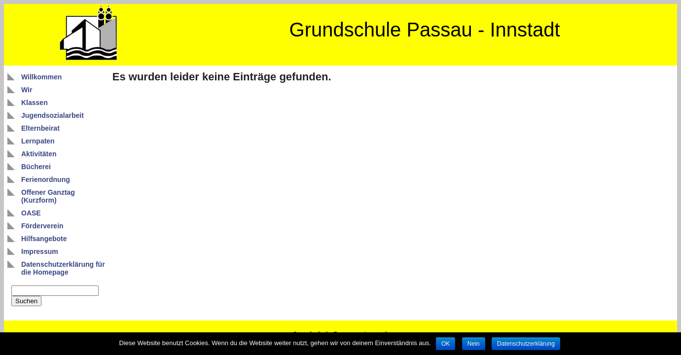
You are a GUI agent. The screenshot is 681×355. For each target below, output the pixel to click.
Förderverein (42, 226)
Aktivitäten (39, 154)
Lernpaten (38, 141)
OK (445, 343)
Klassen (34, 102)
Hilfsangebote (44, 239)
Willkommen (41, 77)
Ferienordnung (45, 179)
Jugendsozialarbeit (52, 115)
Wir (26, 90)
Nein (473, 343)
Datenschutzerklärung (526, 343)
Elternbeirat (40, 128)
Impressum (39, 251)
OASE (31, 213)
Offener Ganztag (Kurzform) (48, 196)
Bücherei (36, 167)
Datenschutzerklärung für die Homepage (63, 268)
